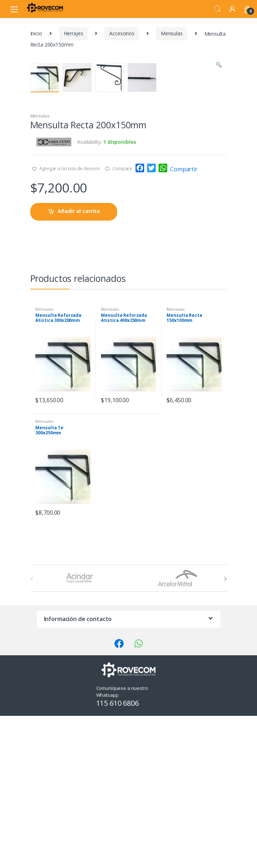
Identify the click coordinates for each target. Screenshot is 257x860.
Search (217, 9)
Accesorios (121, 33)
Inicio (36, 33)
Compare (122, 316)
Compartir (184, 317)
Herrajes (73, 33)
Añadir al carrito (79, 358)
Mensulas (172, 33)
